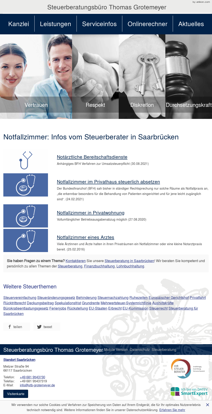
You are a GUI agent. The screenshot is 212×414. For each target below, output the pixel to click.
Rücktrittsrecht (14, 302)
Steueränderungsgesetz (56, 297)
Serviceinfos (99, 23)
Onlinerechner (147, 23)
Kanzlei (18, 23)
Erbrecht (115, 308)
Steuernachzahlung (113, 297)
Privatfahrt (198, 297)
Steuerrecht (158, 308)
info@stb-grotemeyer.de (37, 385)
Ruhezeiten (138, 297)
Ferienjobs (57, 308)
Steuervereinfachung (19, 297)
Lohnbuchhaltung (130, 266)
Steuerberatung (70, 266)
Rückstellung (77, 308)
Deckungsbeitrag (40, 302)
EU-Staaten (98, 308)
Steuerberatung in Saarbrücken (129, 260)
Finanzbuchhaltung (99, 266)
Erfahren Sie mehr (172, 410)
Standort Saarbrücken (19, 359)
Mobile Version (116, 349)
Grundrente (91, 302)
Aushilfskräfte (163, 302)
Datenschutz (140, 349)
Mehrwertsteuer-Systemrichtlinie (126, 302)
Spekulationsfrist (68, 302)
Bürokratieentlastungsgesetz (25, 308)
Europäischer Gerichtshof (169, 297)
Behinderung (86, 297)
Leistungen (55, 23)
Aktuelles (191, 23)
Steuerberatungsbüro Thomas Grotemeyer (106, 6)
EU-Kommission (135, 308)
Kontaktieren (76, 260)
